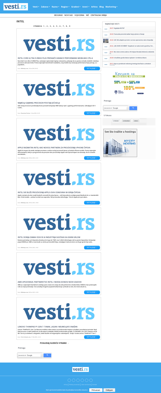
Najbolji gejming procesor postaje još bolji (39, 103)
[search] (29, 355)
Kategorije (126, 121)
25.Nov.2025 (32, 247)
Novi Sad (68, 15)
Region (64, 6)
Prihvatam (96, 390)
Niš (87, 15)
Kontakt (94, 385)
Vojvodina (79, 15)
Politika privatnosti (74, 385)
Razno (55, 6)
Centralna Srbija (99, 15)
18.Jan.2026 (32, 68)
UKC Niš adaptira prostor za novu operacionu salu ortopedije (133, 40)
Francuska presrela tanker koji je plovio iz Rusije (129, 34)
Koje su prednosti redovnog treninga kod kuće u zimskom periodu (130, 64)
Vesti (35, 6)
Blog (101, 6)
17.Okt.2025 (34, 337)
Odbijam (109, 390)
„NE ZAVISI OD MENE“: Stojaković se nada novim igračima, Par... (134, 46)
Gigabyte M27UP (119, 28)
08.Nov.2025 (32, 292)
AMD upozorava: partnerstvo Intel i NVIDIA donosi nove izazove (50, 282)
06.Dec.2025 (32, 158)
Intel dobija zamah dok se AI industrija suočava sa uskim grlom (49, 237)
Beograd (58, 15)
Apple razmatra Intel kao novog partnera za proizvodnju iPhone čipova (54, 147)
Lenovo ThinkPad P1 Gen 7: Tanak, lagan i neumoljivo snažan (47, 326)
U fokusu (116, 121)
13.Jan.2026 (33, 113)
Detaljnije (92, 68)
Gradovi (75, 6)
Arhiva (94, 6)
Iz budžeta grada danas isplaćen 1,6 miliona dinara (130, 58)
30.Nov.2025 (32, 202)
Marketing (110, 6)
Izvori (85, 6)
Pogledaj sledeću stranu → (54, 343)
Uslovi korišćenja (86, 385)
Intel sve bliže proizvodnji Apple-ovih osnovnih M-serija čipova (49, 192)
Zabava (44, 6)
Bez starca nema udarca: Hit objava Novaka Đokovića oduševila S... (132, 52)
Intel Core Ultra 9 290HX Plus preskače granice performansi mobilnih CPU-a (55, 58)
